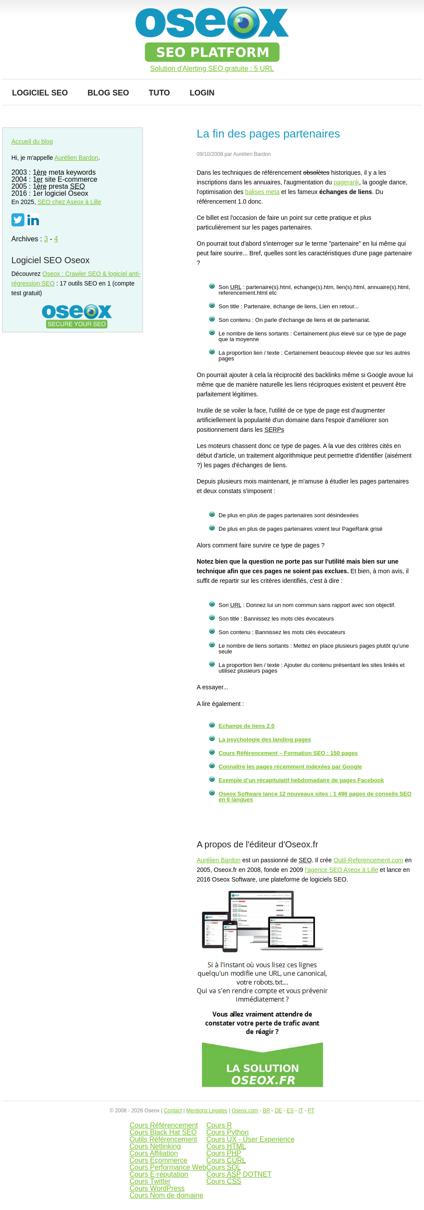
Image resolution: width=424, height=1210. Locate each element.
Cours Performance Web (167, 1167)
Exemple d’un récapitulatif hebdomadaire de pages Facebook (301, 780)
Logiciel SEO (40, 92)
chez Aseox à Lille (69, 201)
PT (311, 1111)
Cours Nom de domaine (166, 1195)
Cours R (219, 1125)
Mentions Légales (206, 1111)
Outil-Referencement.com (368, 860)
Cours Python (227, 1132)
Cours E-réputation (158, 1174)
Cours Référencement (163, 1125)
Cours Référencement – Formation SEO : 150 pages (288, 753)
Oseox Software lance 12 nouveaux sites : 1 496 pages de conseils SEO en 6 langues (315, 796)
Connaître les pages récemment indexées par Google (290, 766)
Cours (226, 1146)
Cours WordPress (156, 1188)
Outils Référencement (163, 1139)
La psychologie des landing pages (265, 739)
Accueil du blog (32, 141)
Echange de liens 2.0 (247, 726)
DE (278, 1111)
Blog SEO (108, 92)
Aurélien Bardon (218, 860)
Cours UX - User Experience (250, 1139)
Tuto (159, 92)
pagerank (346, 182)
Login (202, 92)
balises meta (262, 191)
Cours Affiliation (153, 1153)
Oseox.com (245, 1111)
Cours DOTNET (238, 1174)
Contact (173, 1111)
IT (301, 1111)
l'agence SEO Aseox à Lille (342, 869)
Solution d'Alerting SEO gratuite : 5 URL (212, 68)
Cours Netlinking (155, 1146)
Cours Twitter (149, 1181)
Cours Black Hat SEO (163, 1132)
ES (290, 1111)
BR (266, 1111)
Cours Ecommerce (158, 1160)
